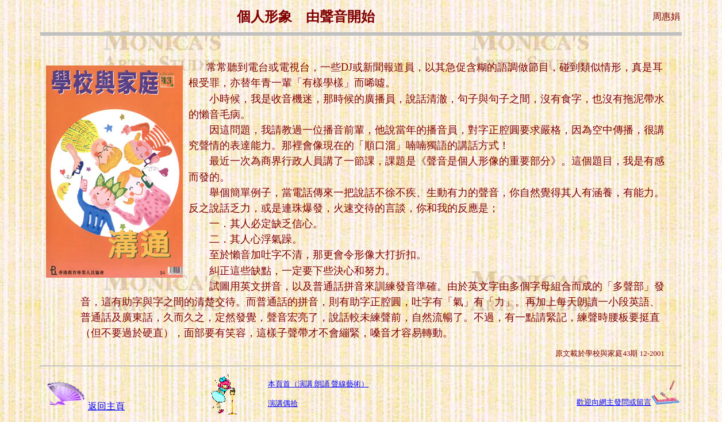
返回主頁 (83, 406)
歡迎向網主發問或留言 (614, 402)
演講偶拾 (283, 403)
